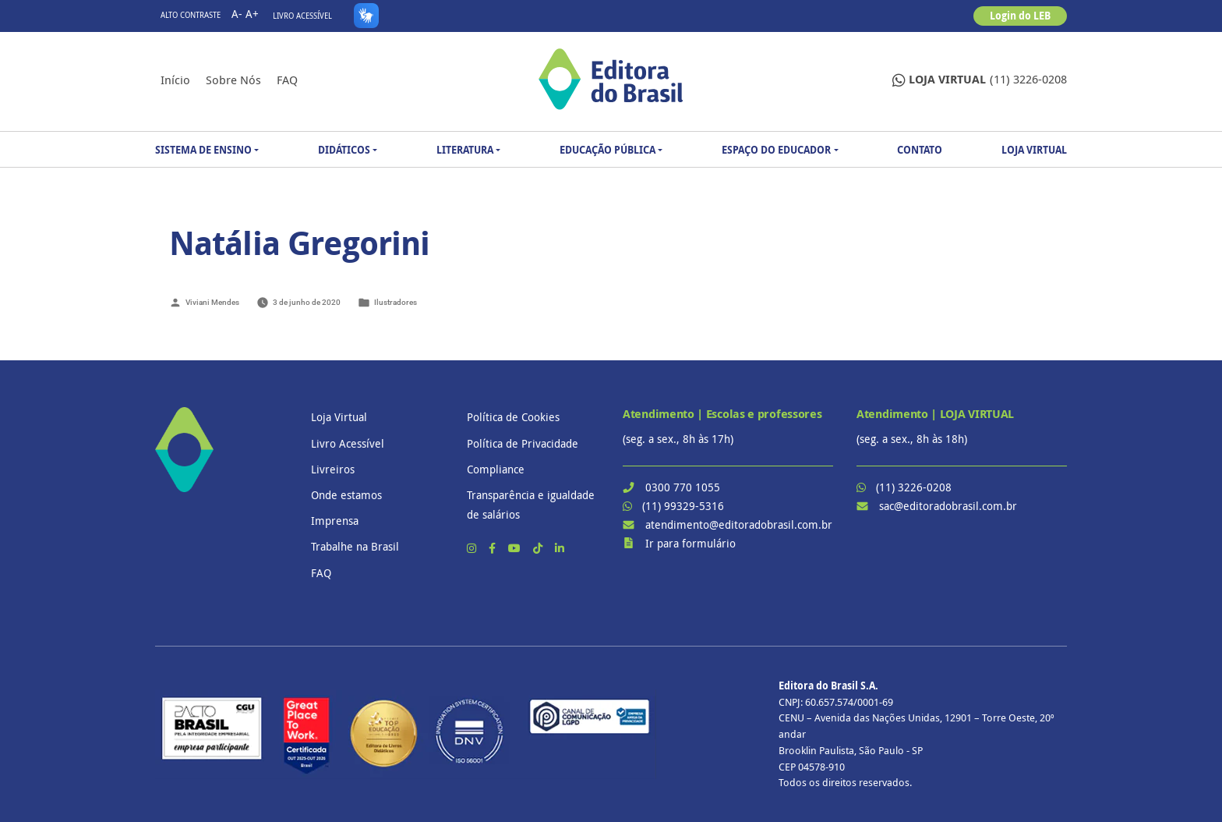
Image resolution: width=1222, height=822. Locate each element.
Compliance (495, 469)
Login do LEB (1020, 16)
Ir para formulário (690, 543)
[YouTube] (516, 547)
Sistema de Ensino (203, 150)
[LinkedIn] (559, 547)
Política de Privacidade (522, 443)
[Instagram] (473, 547)
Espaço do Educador (776, 150)
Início (175, 79)
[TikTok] (539, 547)
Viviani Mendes (212, 302)
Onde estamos (346, 494)
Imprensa (334, 520)
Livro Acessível (302, 16)
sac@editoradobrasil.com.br (948, 505)
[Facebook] (494, 547)
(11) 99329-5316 (683, 505)
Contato (919, 150)
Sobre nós (233, 79)
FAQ (287, 79)
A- (236, 13)
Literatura (464, 150)
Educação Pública (607, 150)
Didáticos (344, 150)
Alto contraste (191, 15)
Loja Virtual (1034, 150)
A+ (252, 13)
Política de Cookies (513, 416)
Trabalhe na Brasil (355, 546)
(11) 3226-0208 (979, 80)
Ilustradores (395, 302)
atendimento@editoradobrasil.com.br (738, 524)
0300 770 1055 (682, 487)
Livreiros (333, 469)
